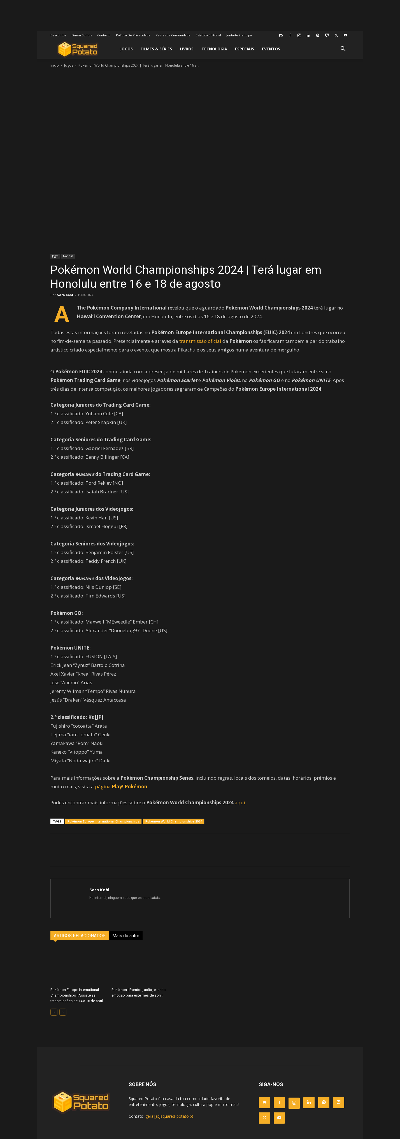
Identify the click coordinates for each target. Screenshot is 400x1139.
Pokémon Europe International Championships (103, 821)
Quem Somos (81, 35)
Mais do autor (125, 935)
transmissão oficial (200, 341)
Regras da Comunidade (173, 35)
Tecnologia (214, 48)
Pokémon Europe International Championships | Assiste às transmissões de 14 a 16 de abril (76, 995)
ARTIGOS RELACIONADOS (80, 935)
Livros (187, 48)
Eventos (271, 48)
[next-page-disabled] (62, 1012)
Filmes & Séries (156, 48)
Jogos (126, 48)
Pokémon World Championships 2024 (173, 821)
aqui (240, 802)
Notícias (68, 256)
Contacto (104, 35)
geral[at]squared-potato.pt (169, 1116)
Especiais (244, 48)
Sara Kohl (65, 295)
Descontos (58, 35)
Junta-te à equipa (239, 35)
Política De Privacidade (133, 35)
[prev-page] (53, 1012)
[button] (343, 49)
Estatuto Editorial (208, 35)
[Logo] (77, 49)
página (121, 786)
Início (54, 65)
